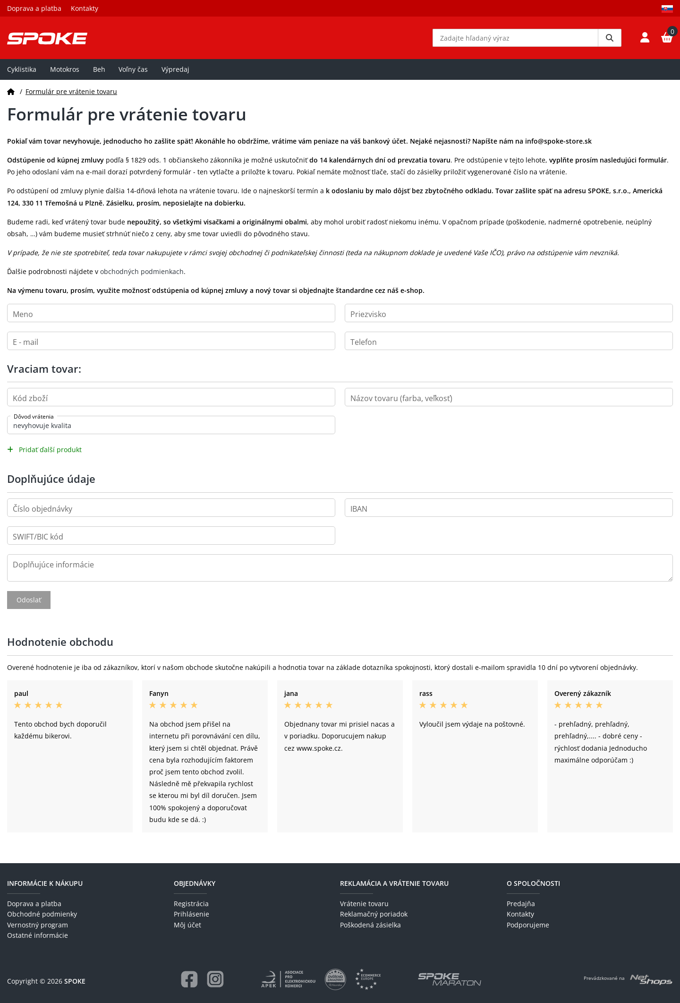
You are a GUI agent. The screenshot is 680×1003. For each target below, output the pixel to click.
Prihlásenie (191, 913)
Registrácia (191, 903)
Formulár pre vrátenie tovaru (71, 91)
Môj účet (187, 924)
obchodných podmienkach (142, 271)
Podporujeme (528, 924)
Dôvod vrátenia (34, 416)
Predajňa (521, 903)
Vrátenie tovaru (364, 903)
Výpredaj (175, 69)
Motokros (64, 69)
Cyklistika (21, 69)
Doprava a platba (34, 8)
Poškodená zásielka (370, 924)
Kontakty (84, 8)
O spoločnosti (533, 883)
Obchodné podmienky (42, 913)
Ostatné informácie (37, 935)
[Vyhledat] (609, 38)
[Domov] (11, 91)
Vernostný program (37, 924)
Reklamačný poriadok (374, 913)
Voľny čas (133, 69)
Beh (99, 69)
